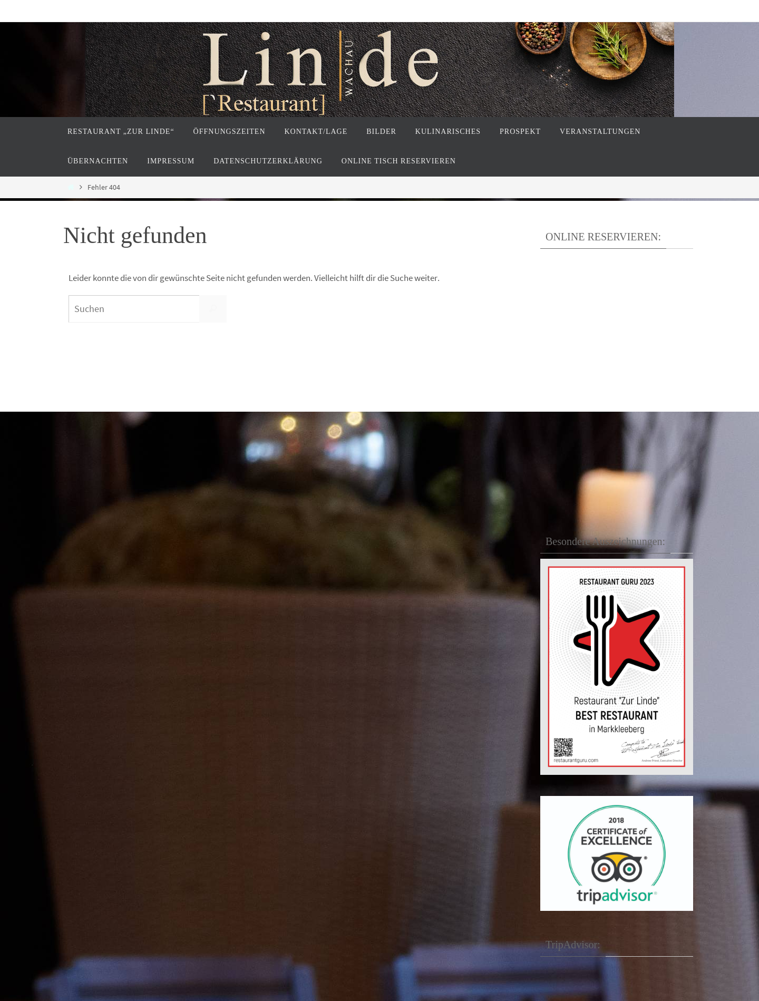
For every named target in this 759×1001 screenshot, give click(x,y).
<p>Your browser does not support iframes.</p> (612, 359)
